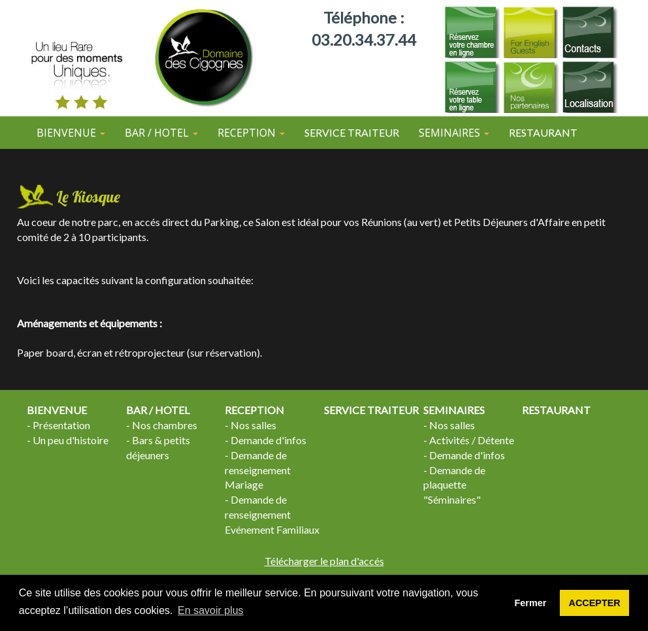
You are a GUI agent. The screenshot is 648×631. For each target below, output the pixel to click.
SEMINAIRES (454, 410)
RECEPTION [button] (251, 132)
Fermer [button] (531, 603)
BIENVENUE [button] (71, 132)
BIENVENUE (57, 410)
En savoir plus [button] (211, 610)
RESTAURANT (543, 132)
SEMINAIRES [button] (454, 132)
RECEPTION (254, 410)
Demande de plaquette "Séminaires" (454, 485)
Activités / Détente (471, 440)
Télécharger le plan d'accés (324, 561)
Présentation (61, 425)
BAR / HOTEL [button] (161, 132)
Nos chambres (164, 425)
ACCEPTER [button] (595, 603)
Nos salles (253, 425)
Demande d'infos (268, 440)
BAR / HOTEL (157, 410)
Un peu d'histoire (70, 440)
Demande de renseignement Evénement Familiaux (272, 514)
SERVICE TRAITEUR (351, 132)
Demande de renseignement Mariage (258, 470)
